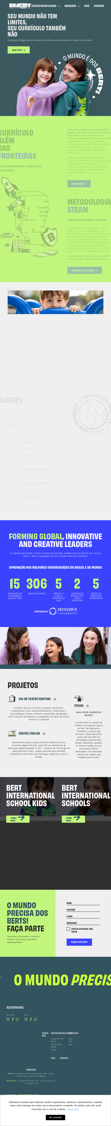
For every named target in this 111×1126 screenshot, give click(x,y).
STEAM (81, 705)
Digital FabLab (32, 733)
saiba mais (18, 819)
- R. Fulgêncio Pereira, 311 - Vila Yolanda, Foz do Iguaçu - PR (31, 1092)
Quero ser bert (79, 941)
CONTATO (99, 5)
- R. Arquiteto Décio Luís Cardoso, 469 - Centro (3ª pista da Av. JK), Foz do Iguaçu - (31, 1085)
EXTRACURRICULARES (43, 5)
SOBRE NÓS (23, 5)
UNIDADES (70, 5)
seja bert (18, 51)
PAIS (86, 5)
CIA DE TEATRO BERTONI (37, 699)
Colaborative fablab (56, 1056)
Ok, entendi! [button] (55, 1117)
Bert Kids (70, 1050)
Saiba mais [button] (73, 1109)
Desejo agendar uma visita (80, 930)
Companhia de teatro (57, 1050)
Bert (70, 1055)
